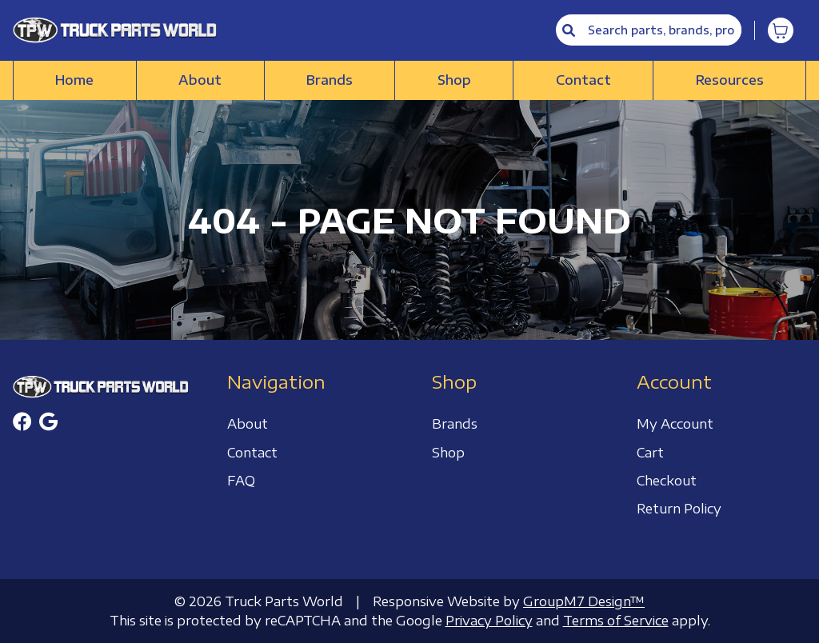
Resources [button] (730, 80)
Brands (329, 80)
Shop (454, 80)
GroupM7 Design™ (584, 601)
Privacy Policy (489, 621)
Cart (650, 453)
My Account (675, 424)
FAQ (241, 481)
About (200, 80)
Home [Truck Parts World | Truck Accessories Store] (74, 80)
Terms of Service (616, 621)
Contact (583, 80)
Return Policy (679, 509)
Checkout (667, 481)
